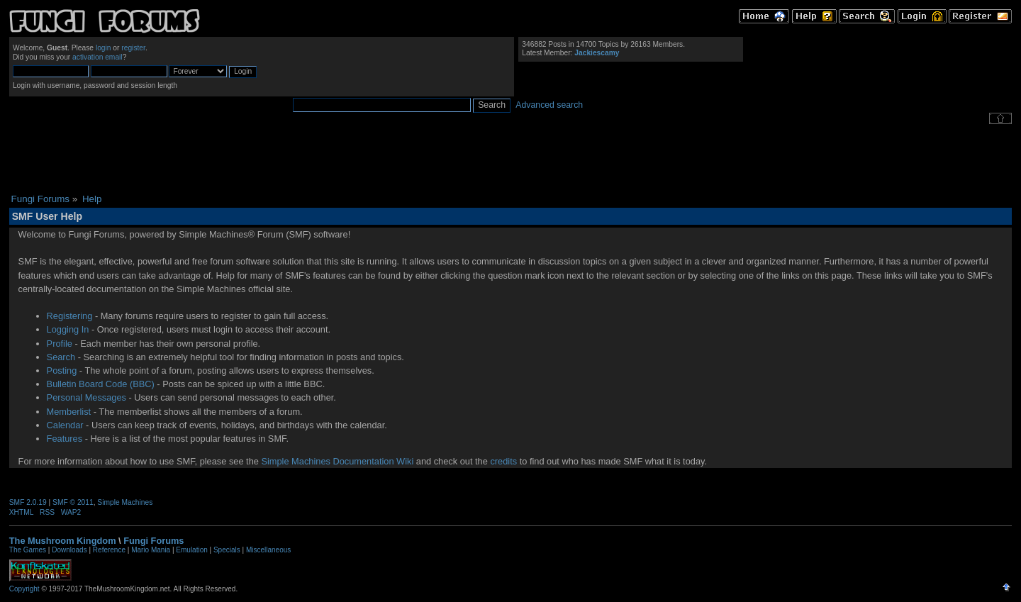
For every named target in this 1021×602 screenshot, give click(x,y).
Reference (109, 550)
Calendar (65, 425)
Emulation (191, 550)
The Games (27, 550)
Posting (62, 370)
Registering (70, 316)
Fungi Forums (153, 540)
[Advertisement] (510, 159)
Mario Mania (150, 550)
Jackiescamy (596, 53)
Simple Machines (124, 502)
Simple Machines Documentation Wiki (337, 461)
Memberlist (69, 411)
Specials (226, 550)
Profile (59, 343)
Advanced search (549, 105)
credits (503, 461)
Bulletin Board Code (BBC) (101, 384)
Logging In (68, 329)
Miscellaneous (268, 550)
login (103, 48)
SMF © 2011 (73, 502)
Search (61, 357)
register (133, 48)
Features (65, 438)
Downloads (69, 550)
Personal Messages (86, 397)
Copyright (24, 589)
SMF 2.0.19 (28, 502)
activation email (97, 57)
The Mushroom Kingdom (62, 540)
